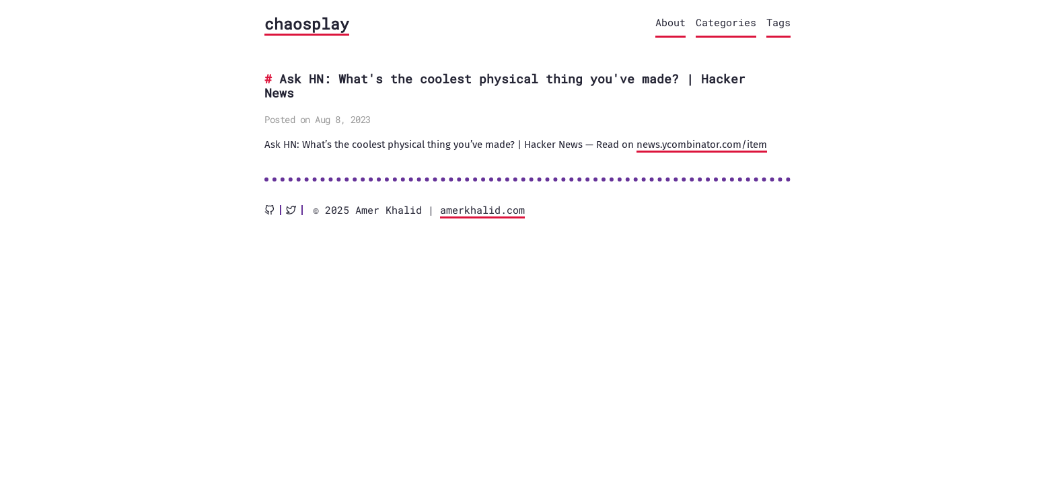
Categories (726, 22)
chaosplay (306, 23)
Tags (778, 22)
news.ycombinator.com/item (701, 144)
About (670, 22)
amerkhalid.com (482, 209)
